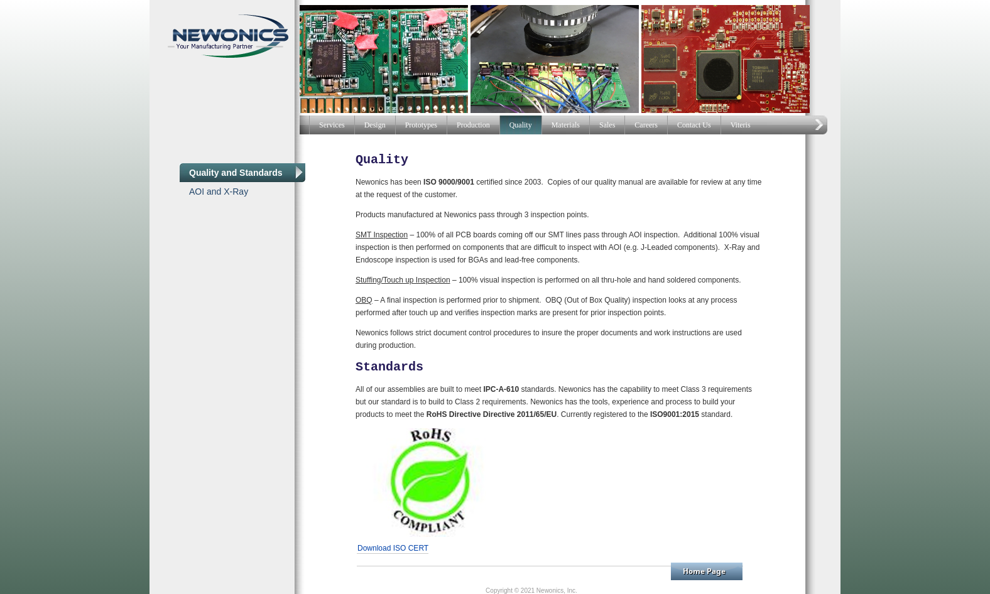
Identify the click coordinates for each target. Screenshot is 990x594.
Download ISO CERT (392, 548)
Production (473, 125)
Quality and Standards (236, 173)
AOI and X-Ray (218, 191)
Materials (566, 125)
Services (332, 125)
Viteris (741, 125)
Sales (607, 125)
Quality (520, 125)
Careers (646, 125)
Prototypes (421, 125)
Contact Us (694, 125)
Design (375, 125)
